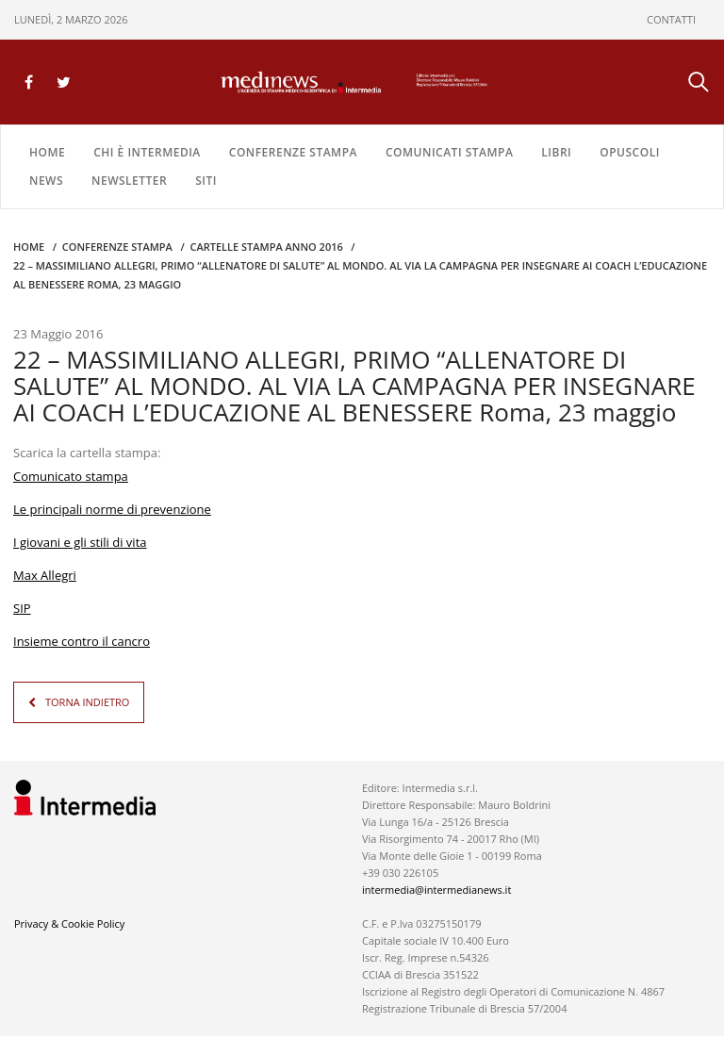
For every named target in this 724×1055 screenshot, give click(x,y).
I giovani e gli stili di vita (80, 542)
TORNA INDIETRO (87, 702)
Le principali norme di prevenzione (112, 509)
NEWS (46, 181)
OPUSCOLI (630, 152)
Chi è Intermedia (147, 152)
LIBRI (556, 152)
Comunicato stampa (70, 476)
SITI (206, 181)
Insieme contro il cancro (81, 641)
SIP (22, 608)
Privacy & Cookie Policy (69, 923)
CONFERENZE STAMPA (293, 152)
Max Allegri (44, 575)
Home (47, 152)
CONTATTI (671, 19)
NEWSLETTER (129, 181)
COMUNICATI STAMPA (449, 152)
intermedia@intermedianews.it (436, 889)
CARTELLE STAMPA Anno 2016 (265, 246)
